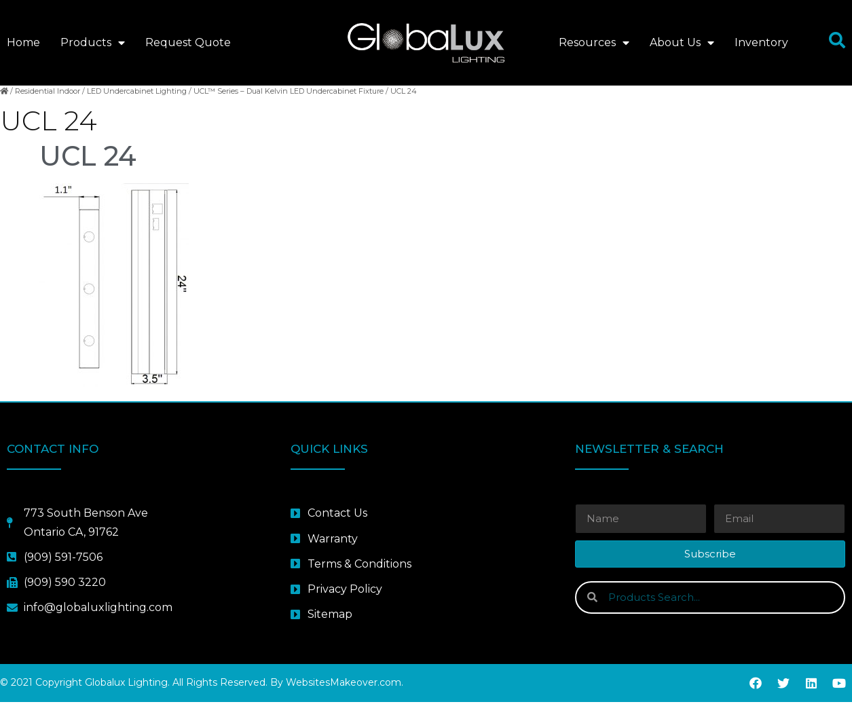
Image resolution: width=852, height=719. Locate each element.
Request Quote (188, 42)
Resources (594, 42)
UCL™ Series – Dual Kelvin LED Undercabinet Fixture (288, 107)
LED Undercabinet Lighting (137, 107)
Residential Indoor (47, 107)
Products (92, 42)
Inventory (761, 42)
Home (23, 42)
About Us (682, 42)
